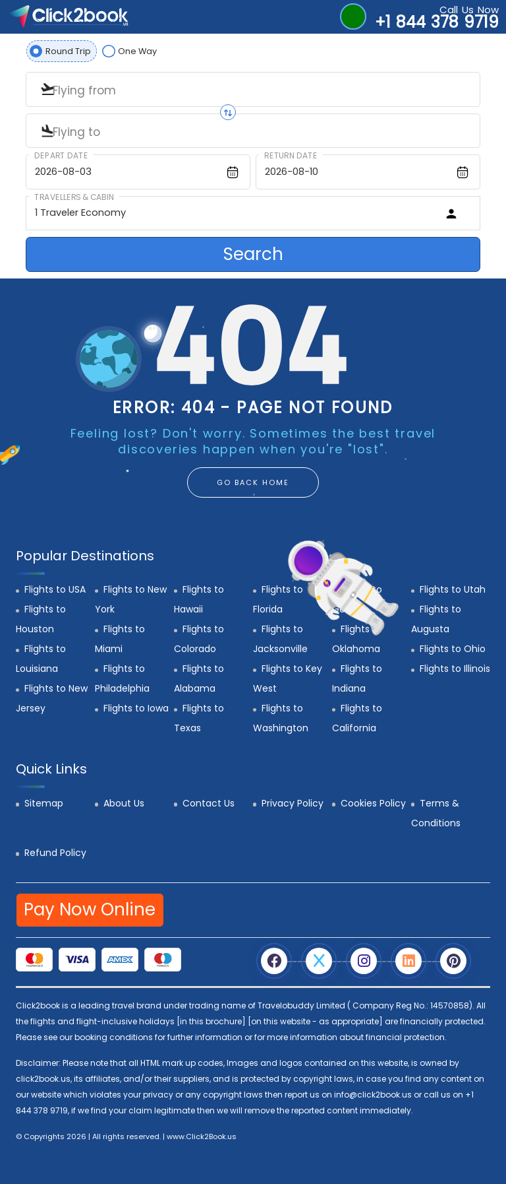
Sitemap (43, 803)
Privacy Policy (292, 803)
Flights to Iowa (136, 708)
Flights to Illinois (455, 668)
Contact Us (209, 803)
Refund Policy (55, 852)
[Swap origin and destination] (228, 112)
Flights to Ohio (453, 648)
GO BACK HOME (253, 482)
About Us (123, 803)
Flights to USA (55, 589)
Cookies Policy (373, 803)
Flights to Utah (453, 589)
